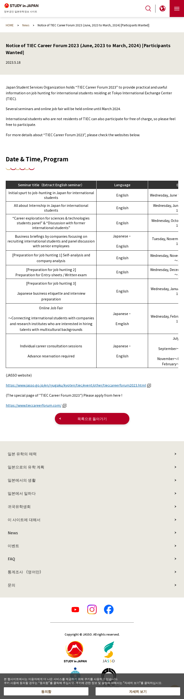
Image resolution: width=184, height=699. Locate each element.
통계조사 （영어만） (25, 572)
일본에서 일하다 (22, 493)
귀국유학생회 (19, 506)
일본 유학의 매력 (22, 454)
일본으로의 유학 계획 (26, 467)
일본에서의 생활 (22, 480)
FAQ (11, 559)
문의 (11, 585)
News (13, 533)
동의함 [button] (46, 691)
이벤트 (13, 545)
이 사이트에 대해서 (24, 519)
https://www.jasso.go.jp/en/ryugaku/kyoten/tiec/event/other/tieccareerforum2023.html (78, 385)
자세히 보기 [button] (138, 691)
